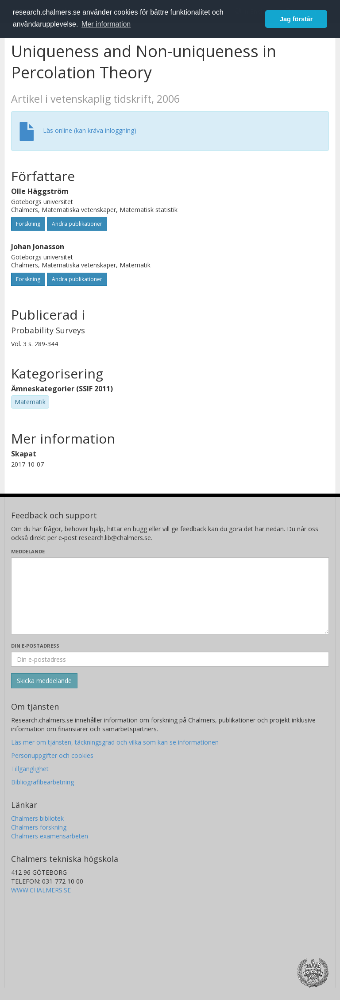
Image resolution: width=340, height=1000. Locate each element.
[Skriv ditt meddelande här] (170, 595)
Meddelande (28, 551)
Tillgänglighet (30, 768)
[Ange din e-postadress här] (170, 659)
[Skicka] (44, 680)
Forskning (28, 224)
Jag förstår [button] (296, 19)
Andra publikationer (77, 224)
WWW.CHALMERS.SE (41, 890)
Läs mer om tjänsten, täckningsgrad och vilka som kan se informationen (115, 742)
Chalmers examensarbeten (49, 836)
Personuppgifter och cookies (52, 755)
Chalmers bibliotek (37, 818)
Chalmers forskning (38, 827)
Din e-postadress (35, 645)
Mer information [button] (106, 24)
